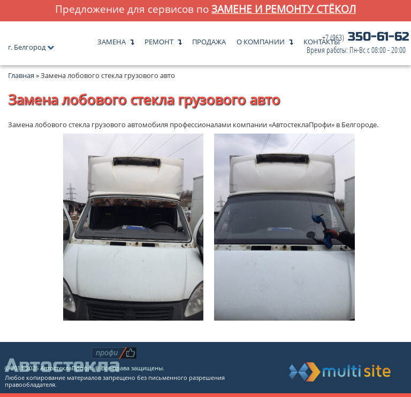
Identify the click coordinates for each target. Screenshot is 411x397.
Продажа (209, 39)
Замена (111, 39)
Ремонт (158, 39)
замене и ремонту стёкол (283, 8)
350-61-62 (358, 43)
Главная (21, 75)
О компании (261, 39)
